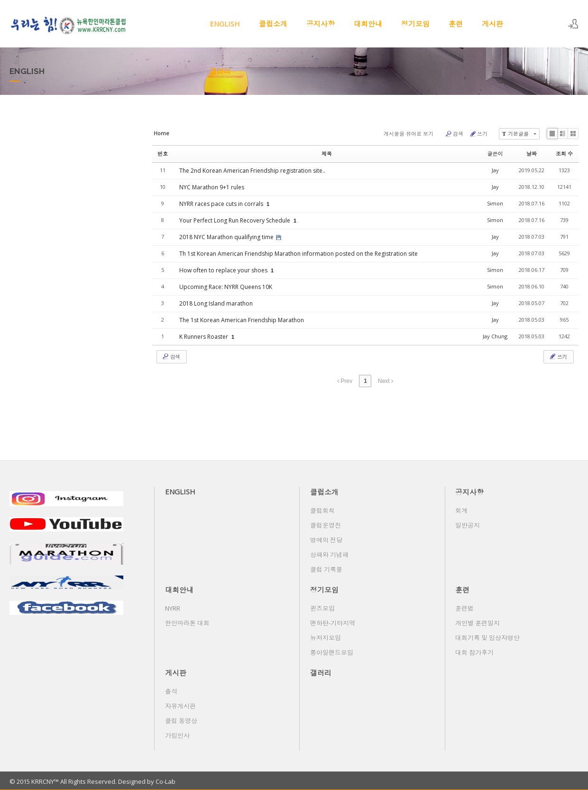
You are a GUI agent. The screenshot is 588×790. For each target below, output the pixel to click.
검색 (454, 134)
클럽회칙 (322, 510)
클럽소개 (273, 23)
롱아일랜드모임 (331, 652)
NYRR (172, 608)
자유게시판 (180, 706)
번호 (162, 153)
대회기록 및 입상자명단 (487, 637)
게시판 (492, 23)
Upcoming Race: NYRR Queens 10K (225, 287)
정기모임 (415, 23)
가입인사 (177, 735)
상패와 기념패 (329, 554)
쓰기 (478, 134)
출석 (171, 691)
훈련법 (464, 608)
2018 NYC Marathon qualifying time (227, 237)
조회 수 (564, 153)
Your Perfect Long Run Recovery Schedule (235, 220)
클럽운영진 (325, 525)
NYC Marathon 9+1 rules (211, 187)
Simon (495, 203)
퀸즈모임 (322, 608)
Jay (495, 170)
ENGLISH (225, 23)
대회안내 (368, 23)
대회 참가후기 (474, 652)
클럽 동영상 (181, 720)
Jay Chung (495, 336)
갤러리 (220, 71)
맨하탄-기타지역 (332, 623)
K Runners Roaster (204, 337)
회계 (461, 510)
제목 (327, 153)
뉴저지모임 (325, 637)
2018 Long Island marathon (216, 303)
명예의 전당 (326, 540)
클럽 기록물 (326, 569)
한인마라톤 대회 (187, 623)
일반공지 (467, 525)
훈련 (456, 23)
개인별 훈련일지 (477, 623)
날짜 (531, 153)
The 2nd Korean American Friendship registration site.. (252, 171)
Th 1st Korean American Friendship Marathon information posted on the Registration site (298, 254)
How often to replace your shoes (224, 270)
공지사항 (320, 23)
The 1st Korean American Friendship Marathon (241, 320)
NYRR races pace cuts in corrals (222, 204)
